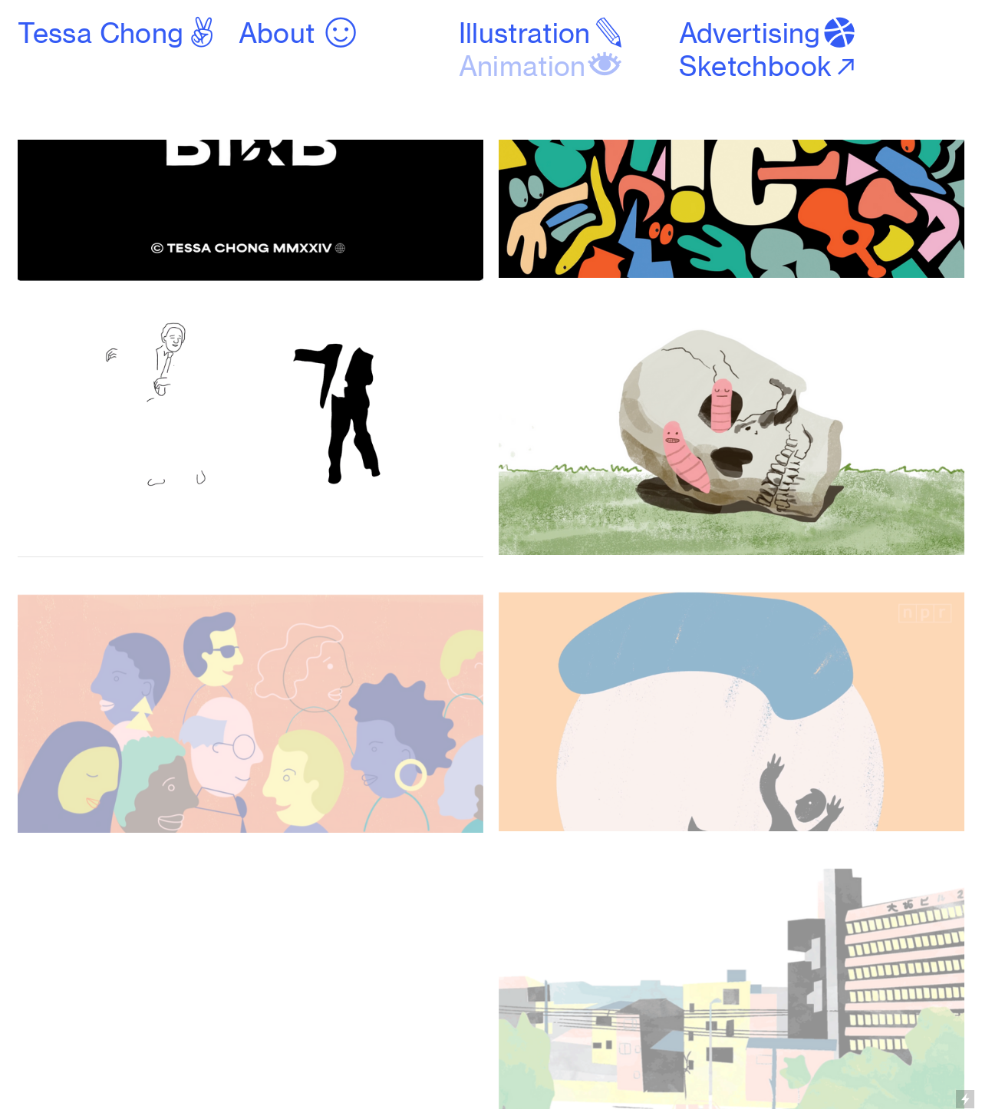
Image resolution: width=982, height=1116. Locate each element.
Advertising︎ (768, 33)
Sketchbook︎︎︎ (770, 66)
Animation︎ (541, 66)
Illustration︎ (543, 33)
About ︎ (299, 33)
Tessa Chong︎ (119, 33)
